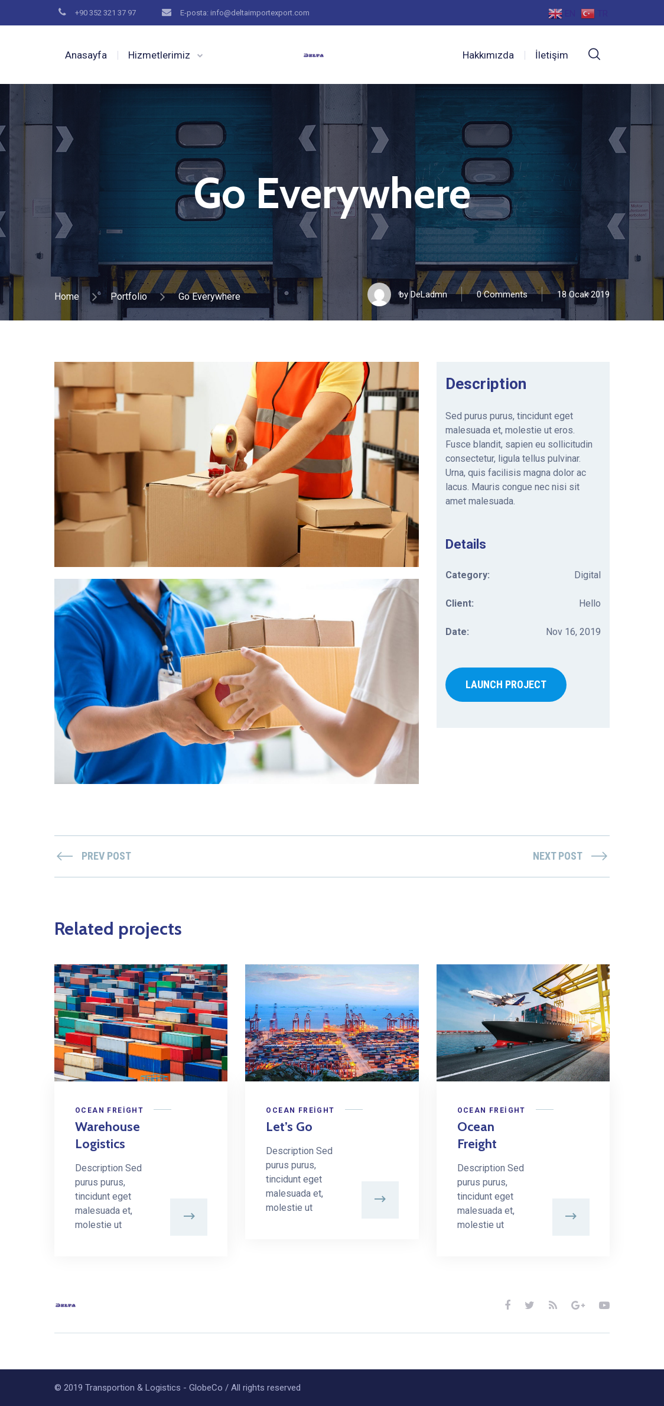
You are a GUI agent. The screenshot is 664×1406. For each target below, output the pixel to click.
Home (66, 296)
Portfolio (128, 296)
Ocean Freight (109, 1110)
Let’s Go (289, 1127)
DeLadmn (429, 294)
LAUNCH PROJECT (506, 684)
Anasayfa (86, 55)
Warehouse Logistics (107, 1135)
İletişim (551, 55)
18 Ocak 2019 (583, 294)
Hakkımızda (488, 55)
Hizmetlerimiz (159, 55)
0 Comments (502, 294)
